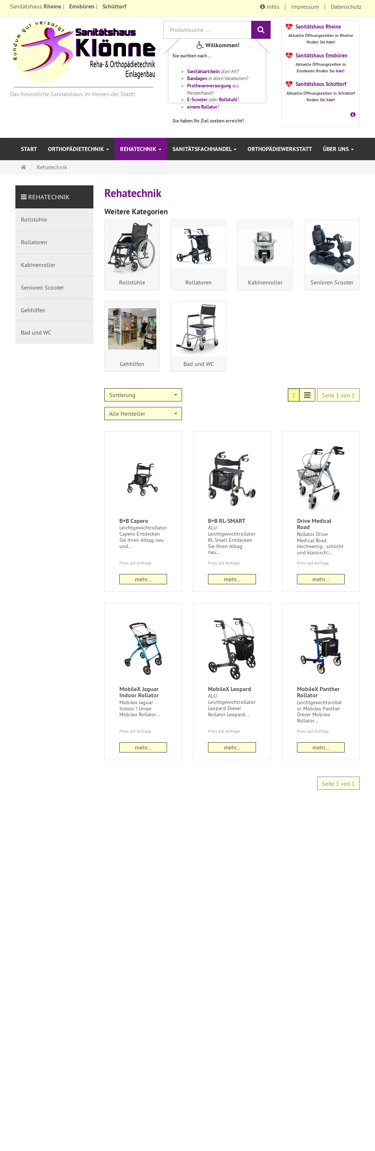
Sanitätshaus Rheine (318, 26)
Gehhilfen (132, 363)
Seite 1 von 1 (338, 395)
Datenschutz (346, 6)
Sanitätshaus (35, 6)
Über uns (338, 149)
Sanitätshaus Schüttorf (321, 84)
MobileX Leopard (229, 689)
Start (29, 149)
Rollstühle (132, 282)
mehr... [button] (143, 579)
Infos (269, 6)
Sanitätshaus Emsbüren (322, 55)
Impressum (305, 6)
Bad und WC (198, 363)
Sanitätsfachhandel (204, 149)
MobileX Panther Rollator (318, 692)
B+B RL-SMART (226, 521)
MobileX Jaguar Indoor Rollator (139, 692)
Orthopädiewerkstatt (280, 149)
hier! (330, 42)
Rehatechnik (140, 149)
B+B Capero (133, 521)
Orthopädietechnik (78, 149)
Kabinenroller (265, 282)
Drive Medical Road (314, 524)
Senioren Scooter (332, 282)
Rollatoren (198, 282)
